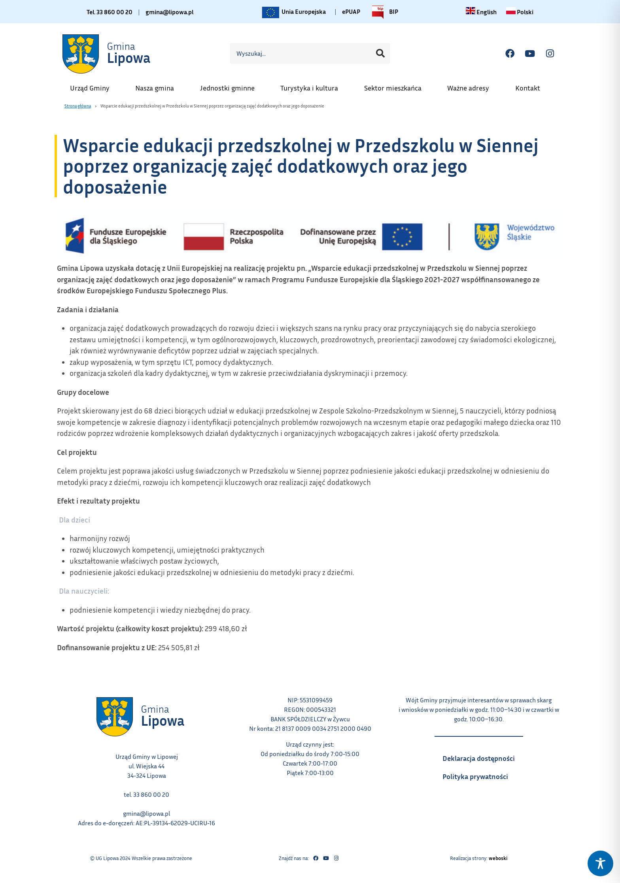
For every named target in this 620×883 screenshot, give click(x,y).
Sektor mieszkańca (396, 85)
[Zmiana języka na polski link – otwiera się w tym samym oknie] (519, 12)
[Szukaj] (380, 53)
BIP (383, 12)
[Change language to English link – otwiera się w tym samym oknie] (481, 12)
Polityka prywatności (482, 774)
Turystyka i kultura (313, 85)
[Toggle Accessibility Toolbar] (600, 863)
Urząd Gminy (93, 85)
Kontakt (531, 85)
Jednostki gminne (231, 85)
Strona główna (77, 105)
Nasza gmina (158, 85)
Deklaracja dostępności (482, 755)
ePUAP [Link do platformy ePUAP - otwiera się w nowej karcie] (351, 11)
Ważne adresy (472, 85)
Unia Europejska (293, 12)
